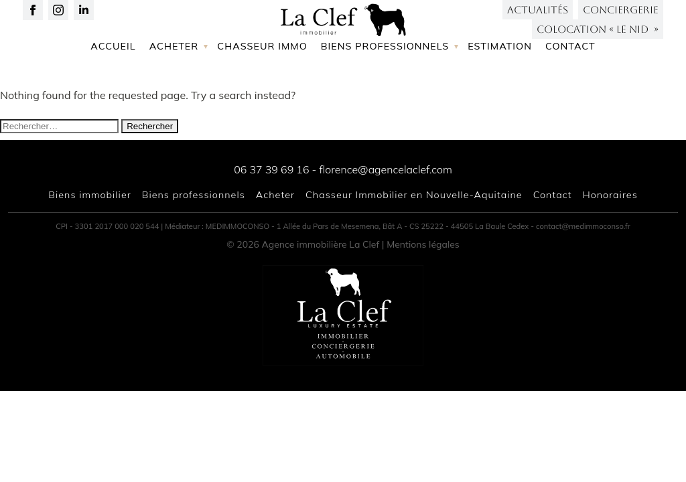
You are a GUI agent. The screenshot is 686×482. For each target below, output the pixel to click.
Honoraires (610, 195)
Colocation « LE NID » (598, 40)
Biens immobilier (89, 195)
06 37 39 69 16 (271, 169)
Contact (570, 89)
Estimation (500, 89)
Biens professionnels (385, 89)
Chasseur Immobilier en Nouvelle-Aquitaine (414, 195)
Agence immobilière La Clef (321, 244)
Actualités (537, 20)
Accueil (112, 89)
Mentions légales (423, 244)
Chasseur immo (262, 89)
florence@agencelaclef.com (385, 169)
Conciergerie (621, 20)
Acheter (174, 89)
